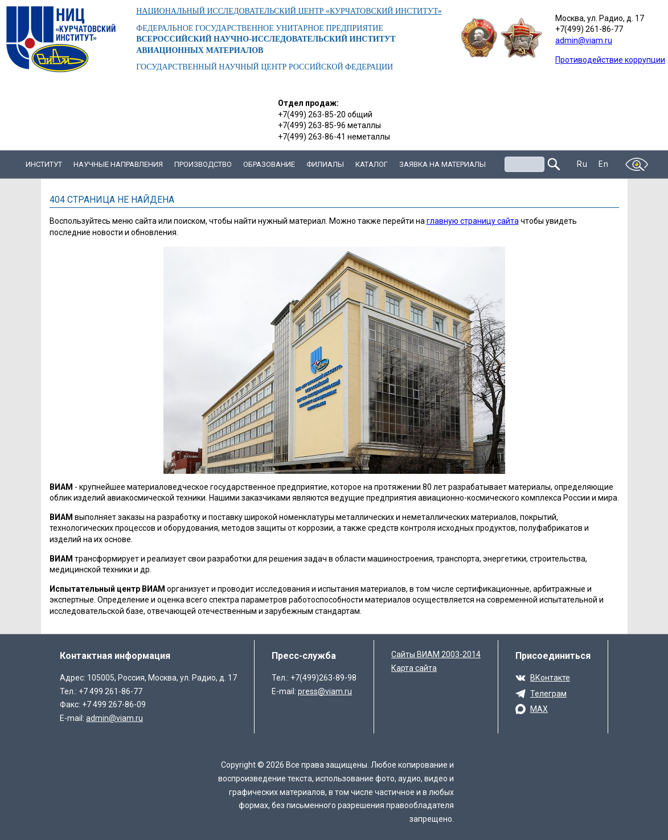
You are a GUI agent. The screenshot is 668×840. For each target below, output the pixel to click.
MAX (539, 709)
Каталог (371, 164)
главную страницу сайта (473, 221)
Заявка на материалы (442, 164)
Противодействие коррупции (610, 59)
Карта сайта (414, 668)
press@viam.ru (325, 691)
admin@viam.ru (583, 40)
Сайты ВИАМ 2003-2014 (436, 654)
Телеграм (548, 693)
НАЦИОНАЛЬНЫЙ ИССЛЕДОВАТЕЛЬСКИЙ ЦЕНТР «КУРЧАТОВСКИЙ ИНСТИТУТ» (289, 11)
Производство (203, 164)
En (603, 164)
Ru (582, 164)
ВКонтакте (550, 677)
